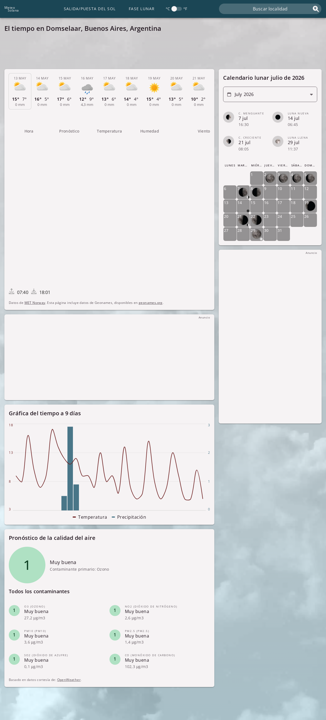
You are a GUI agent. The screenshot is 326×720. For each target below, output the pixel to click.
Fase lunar (142, 8)
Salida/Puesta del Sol (90, 8)
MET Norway (34, 302)
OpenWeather (69, 679)
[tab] (20, 91)
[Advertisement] (163, 52)
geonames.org (151, 302)
